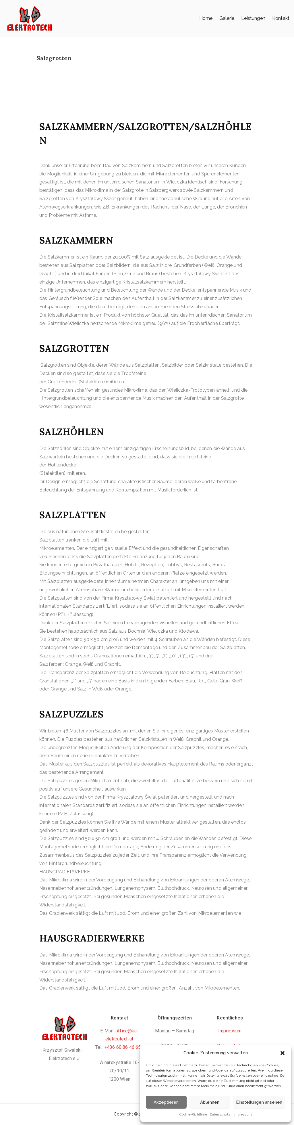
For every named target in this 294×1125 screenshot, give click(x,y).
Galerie (226, 18)
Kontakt (280, 18)
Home (206, 18)
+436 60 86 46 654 (124, 1047)
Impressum (242, 1114)
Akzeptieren (166, 1102)
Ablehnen (209, 1102)
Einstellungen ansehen (259, 1102)
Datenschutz (220, 1114)
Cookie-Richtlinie (193, 1114)
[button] (282, 1053)
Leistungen (253, 18)
